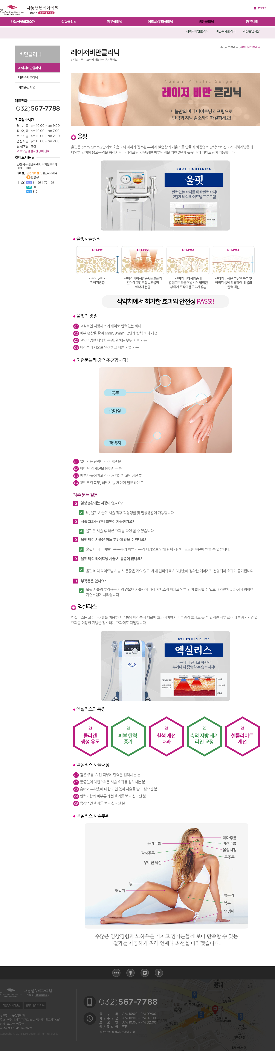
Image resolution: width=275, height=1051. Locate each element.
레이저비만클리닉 (197, 31)
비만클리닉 (206, 21)
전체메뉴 (262, 8)
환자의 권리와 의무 (35, 1005)
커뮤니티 (252, 21)
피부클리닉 (114, 21)
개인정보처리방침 (11, 1005)
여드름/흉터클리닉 (160, 21)
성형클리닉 (68, 21)
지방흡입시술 (251, 31)
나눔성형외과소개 (23, 21)
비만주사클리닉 (225, 31)
